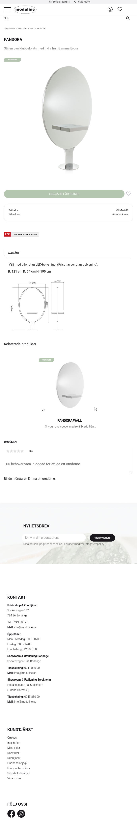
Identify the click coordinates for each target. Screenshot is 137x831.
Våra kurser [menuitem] (14, 778)
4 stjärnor (18, 451)
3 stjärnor (15, 451)
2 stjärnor (11, 451)
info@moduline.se (25, 627)
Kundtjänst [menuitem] (13, 757)
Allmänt (13, 253)
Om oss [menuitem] (12, 737)
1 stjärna (8, 451)
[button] (7, 9)
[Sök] (129, 18)
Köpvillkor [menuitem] (13, 753)
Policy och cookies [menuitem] (18, 768)
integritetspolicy (94, 544)
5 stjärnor (22, 451)
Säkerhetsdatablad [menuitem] (18, 773)
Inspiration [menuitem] (13, 742)
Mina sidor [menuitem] (13, 747)
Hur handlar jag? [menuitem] (17, 763)
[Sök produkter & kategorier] (60, 18)
